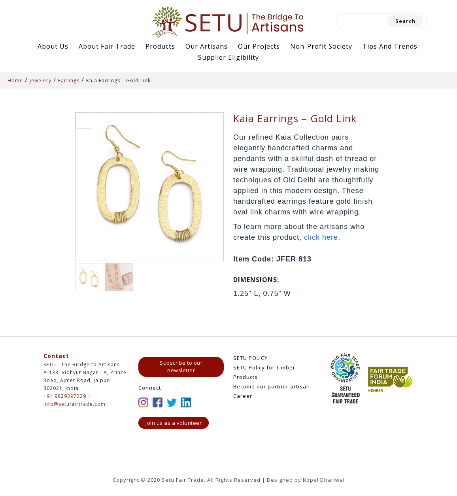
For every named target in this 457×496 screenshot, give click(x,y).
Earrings (68, 80)
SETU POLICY (250, 358)
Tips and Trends (390, 46)
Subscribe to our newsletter (181, 366)
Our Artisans (206, 46)
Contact (56, 356)
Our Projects (259, 46)
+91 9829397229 (64, 396)
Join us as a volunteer (173, 422)
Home (15, 80)
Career (242, 395)
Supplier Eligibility (228, 57)
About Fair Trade (107, 46)
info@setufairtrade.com (74, 404)
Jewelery (40, 80)
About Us (53, 46)
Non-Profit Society (321, 46)
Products (160, 46)
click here (321, 237)
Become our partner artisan (271, 386)
